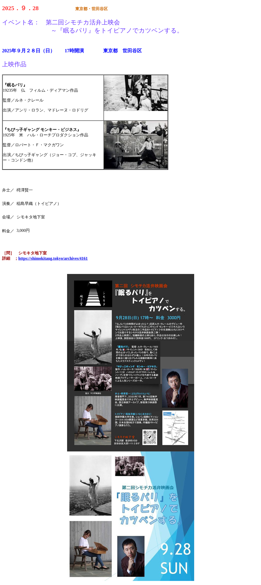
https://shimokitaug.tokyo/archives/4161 (53, 258)
